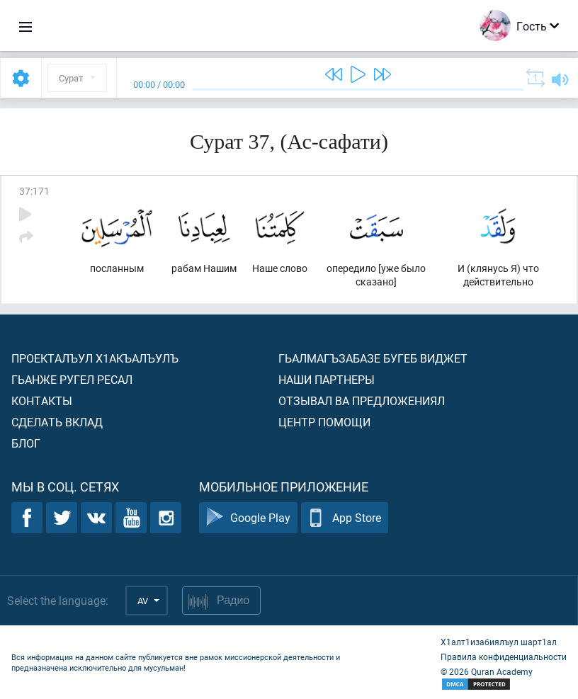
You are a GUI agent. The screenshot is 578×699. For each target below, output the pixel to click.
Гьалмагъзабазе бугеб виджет (373, 358)
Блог (25, 443)
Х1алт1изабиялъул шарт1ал (499, 641)
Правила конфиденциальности (504, 656)
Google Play (248, 518)
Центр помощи (324, 421)
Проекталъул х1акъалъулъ (94, 358)
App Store (344, 518)
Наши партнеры (326, 379)
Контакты (41, 400)
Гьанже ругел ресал (71, 379)
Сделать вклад (57, 421)
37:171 (34, 191)
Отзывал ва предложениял (361, 400)
